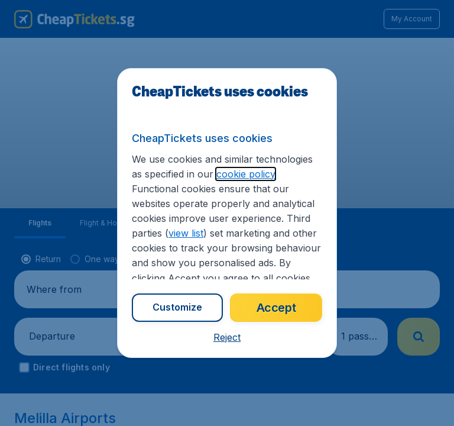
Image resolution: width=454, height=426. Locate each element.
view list (185, 233)
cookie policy (245, 174)
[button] (227, 337)
